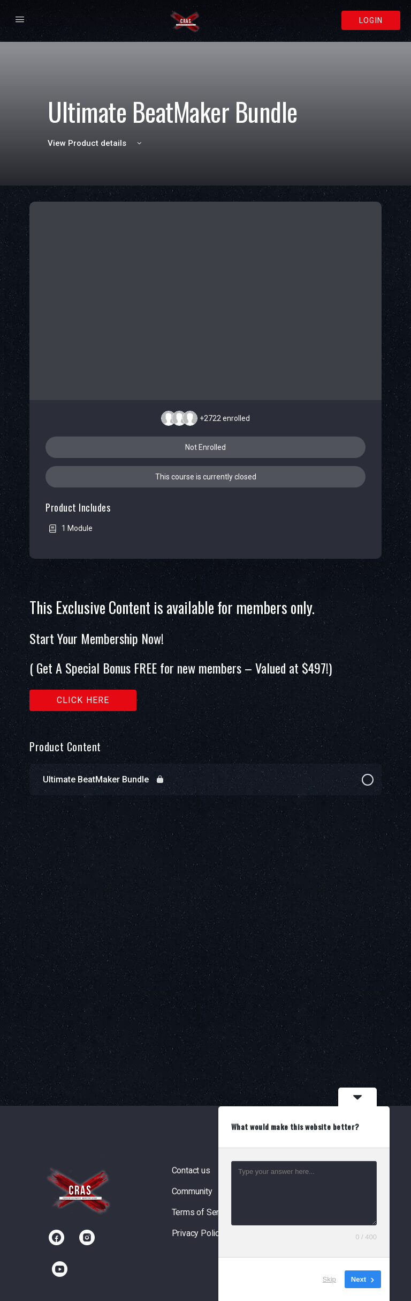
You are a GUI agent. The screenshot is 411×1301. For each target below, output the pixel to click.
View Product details (96, 143)
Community (192, 1191)
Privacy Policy (198, 1233)
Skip (329, 1279)
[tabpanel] (205, 655)
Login (371, 20)
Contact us (191, 1170)
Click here (83, 700)
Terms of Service (203, 1212)
